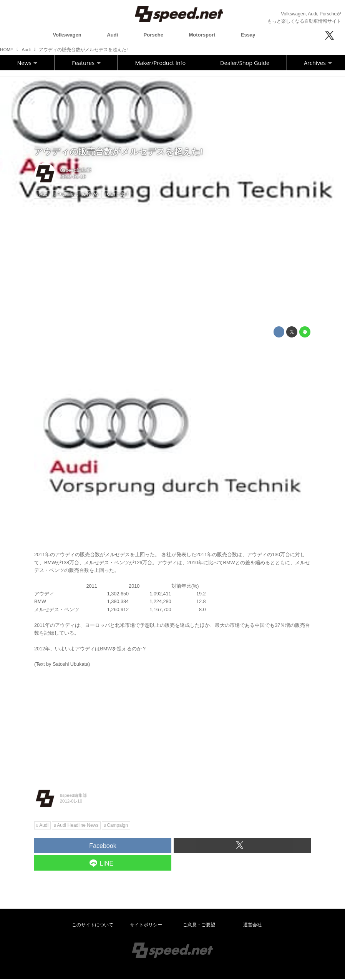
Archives (318, 62)
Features (86, 62)
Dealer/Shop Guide (244, 62)
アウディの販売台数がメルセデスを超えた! (118, 151)
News (27, 62)
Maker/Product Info (160, 62)
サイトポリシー (146, 924)
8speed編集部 (76, 170)
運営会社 (252, 924)
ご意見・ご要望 (199, 924)
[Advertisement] (172, 267)
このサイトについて (92, 924)
